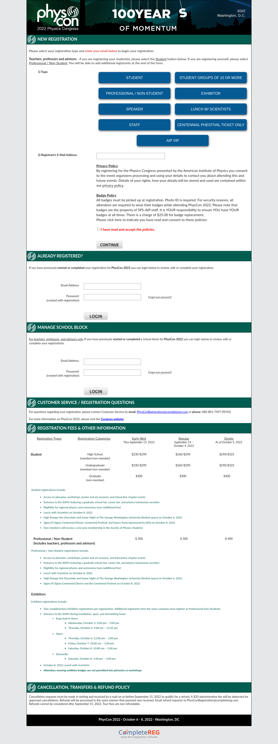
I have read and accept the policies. (128, 229)
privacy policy (112, 185)
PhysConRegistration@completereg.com (162, 412)
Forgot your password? (160, 297)
